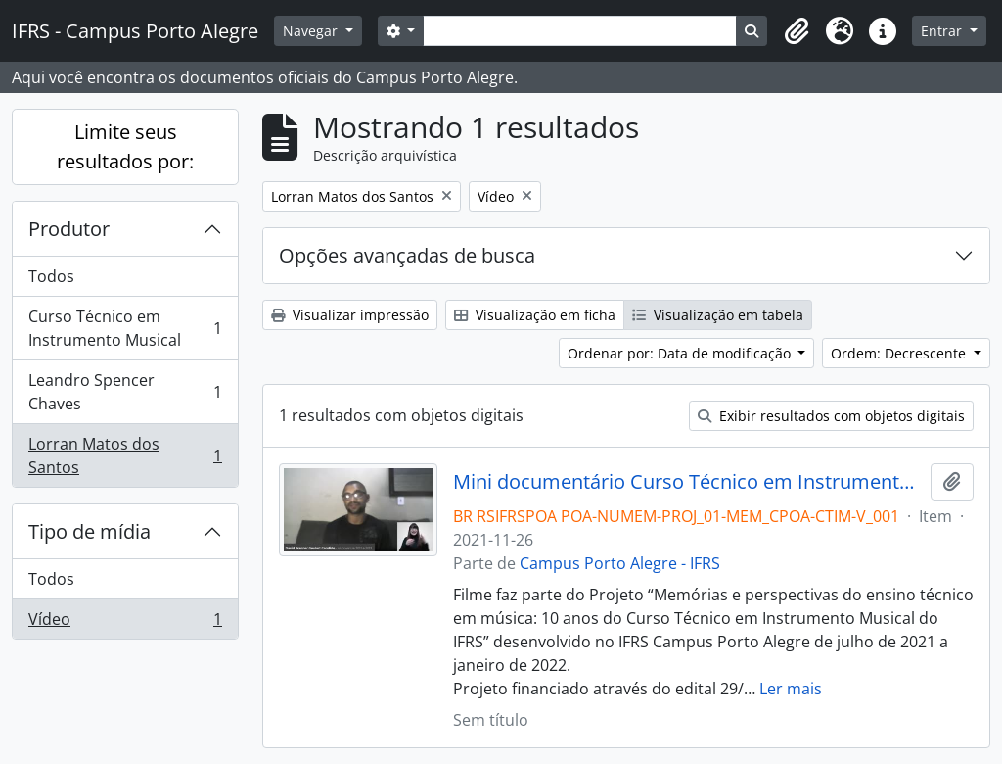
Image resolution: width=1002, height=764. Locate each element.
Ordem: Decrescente (900, 353)
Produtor (69, 228)
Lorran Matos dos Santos (124, 455)
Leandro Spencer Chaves (124, 391)
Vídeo (124, 623)
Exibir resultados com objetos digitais (831, 415)
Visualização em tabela (717, 315)
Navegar (312, 31)
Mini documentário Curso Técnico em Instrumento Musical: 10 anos (688, 482)
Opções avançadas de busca (407, 255)
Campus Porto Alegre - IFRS (620, 563)
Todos (51, 276)
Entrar (943, 31)
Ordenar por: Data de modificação (681, 353)
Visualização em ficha (534, 315)
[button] (796, 31)
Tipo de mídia (89, 531)
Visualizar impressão (350, 315)
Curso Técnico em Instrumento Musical (124, 328)
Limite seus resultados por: (125, 146)
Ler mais (790, 688)
